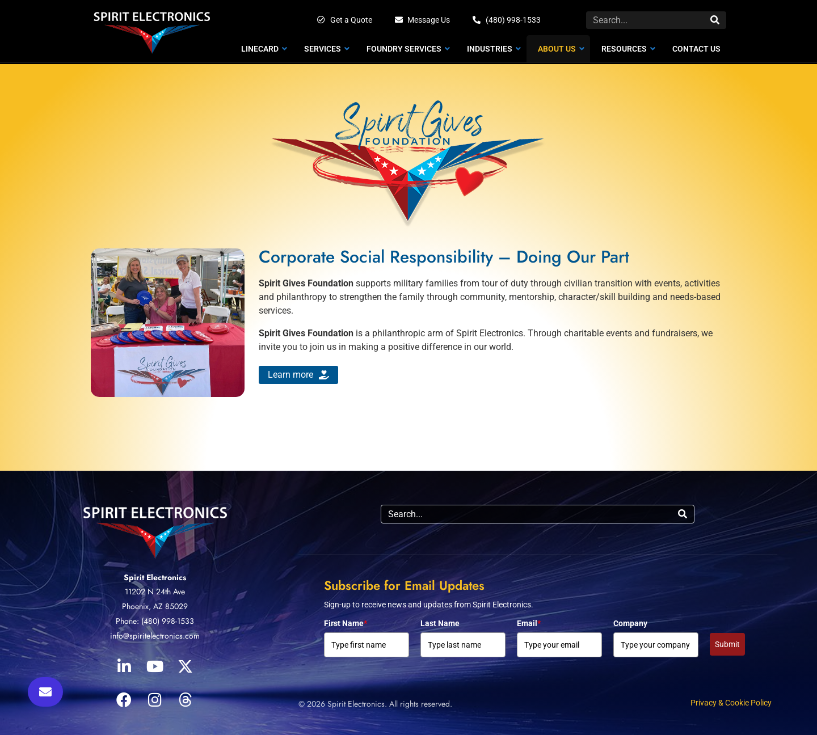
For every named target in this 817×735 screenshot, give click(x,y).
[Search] (715, 20)
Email (529, 623)
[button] (45, 692)
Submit (727, 644)
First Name (345, 623)
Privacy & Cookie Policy (731, 702)
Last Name (440, 623)
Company (630, 623)
